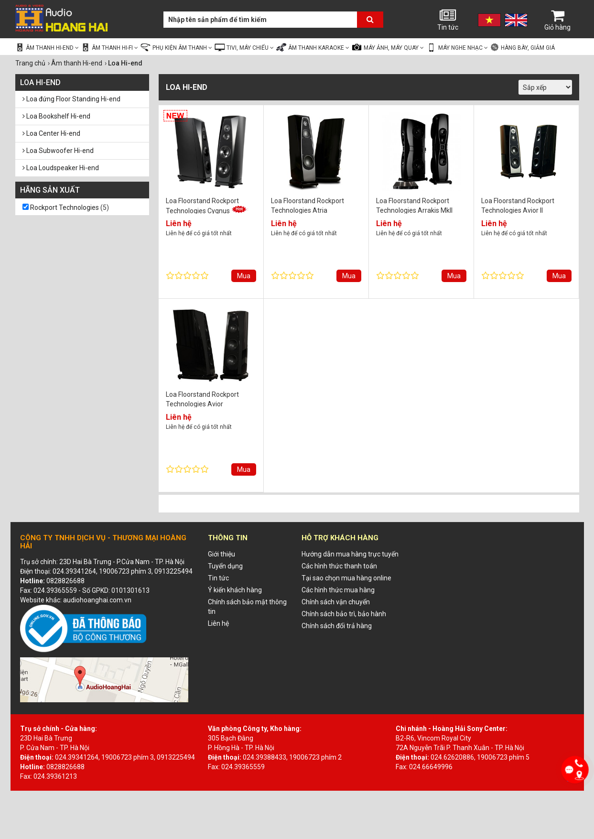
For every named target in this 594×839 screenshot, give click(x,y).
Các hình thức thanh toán (339, 566)
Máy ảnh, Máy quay (387, 47)
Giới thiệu (221, 554)
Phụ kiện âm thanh (176, 47)
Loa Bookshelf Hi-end (56, 116)
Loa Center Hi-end (51, 133)
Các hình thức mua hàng (338, 590)
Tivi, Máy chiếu (244, 47)
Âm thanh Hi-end (47, 47)
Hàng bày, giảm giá (522, 47)
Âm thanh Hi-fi (109, 47)
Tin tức (447, 19)
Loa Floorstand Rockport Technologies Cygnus (207, 205)
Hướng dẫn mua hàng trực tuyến (350, 554)
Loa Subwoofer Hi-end (58, 150)
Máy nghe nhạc (457, 47)
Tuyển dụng (225, 566)
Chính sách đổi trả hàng (337, 626)
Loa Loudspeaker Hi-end (60, 168)
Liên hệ (218, 623)
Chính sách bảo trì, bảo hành (344, 614)
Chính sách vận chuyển (336, 602)
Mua (243, 276)
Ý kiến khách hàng (235, 590)
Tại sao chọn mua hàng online (346, 578)
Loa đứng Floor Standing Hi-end (71, 99)
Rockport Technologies (64, 207)
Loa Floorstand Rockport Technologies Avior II (517, 205)
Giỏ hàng (557, 19)
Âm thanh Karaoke (312, 47)
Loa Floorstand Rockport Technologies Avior (202, 399)
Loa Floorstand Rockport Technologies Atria (307, 205)
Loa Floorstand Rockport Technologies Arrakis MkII (414, 205)
